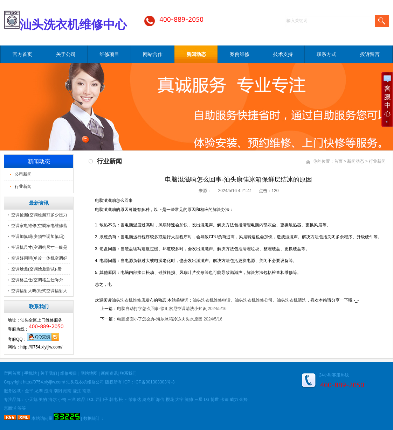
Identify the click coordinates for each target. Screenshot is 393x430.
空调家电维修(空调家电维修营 (39, 225)
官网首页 (12, 373)
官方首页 (22, 54)
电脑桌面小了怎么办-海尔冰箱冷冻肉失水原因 (159, 319)
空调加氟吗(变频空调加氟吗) (37, 236)
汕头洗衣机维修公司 (254, 300)
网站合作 (153, 54)
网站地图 (89, 373)
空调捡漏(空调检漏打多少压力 (39, 214)
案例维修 (239, 54)
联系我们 (128, 373)
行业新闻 (23, 186)
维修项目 (109, 54)
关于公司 (66, 54)
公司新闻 (23, 174)
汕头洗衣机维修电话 (211, 300)
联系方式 (326, 54)
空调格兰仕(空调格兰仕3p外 (37, 279)
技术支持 (283, 54)
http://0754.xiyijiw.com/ (44, 382)
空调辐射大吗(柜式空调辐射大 (39, 290)
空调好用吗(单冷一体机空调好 (39, 258)
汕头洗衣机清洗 (291, 300)
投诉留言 (370, 54)
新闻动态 (196, 54)
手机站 (30, 373)
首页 (338, 161)
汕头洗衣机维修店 (128, 300)
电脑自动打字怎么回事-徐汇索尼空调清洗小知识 (162, 308)
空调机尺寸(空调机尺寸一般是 (39, 247)
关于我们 (48, 373)
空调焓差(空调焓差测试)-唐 (36, 269)
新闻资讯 (109, 373)
